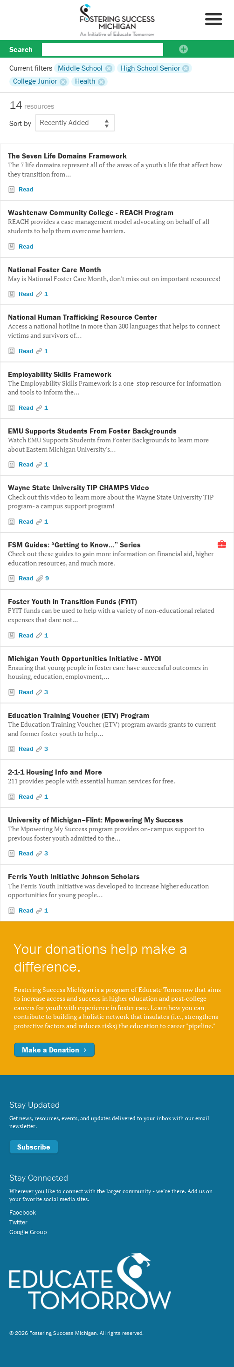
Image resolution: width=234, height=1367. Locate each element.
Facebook (22, 1212)
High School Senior (150, 67)
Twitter (18, 1222)
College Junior (35, 81)
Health (85, 81)
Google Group (28, 1232)
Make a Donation (54, 1049)
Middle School (80, 67)
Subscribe (33, 1146)
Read (25, 189)
